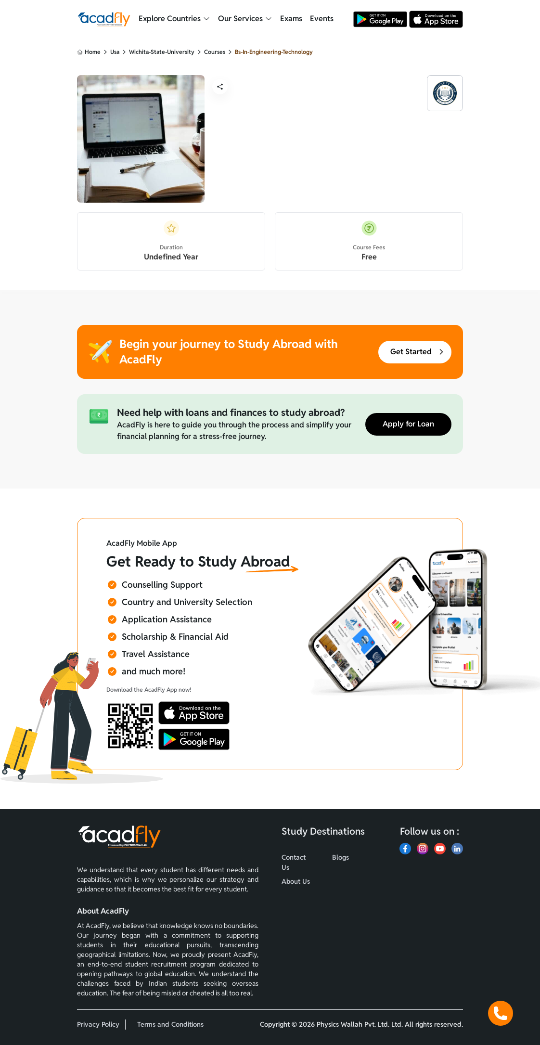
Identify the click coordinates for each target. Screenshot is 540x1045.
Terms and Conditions (170, 1024)
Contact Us (294, 862)
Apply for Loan (408, 424)
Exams (291, 18)
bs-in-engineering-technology (274, 51)
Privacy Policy (98, 1024)
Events (322, 18)
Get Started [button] (417, 352)
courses (214, 51)
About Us (296, 881)
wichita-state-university (161, 51)
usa (114, 51)
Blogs (340, 857)
